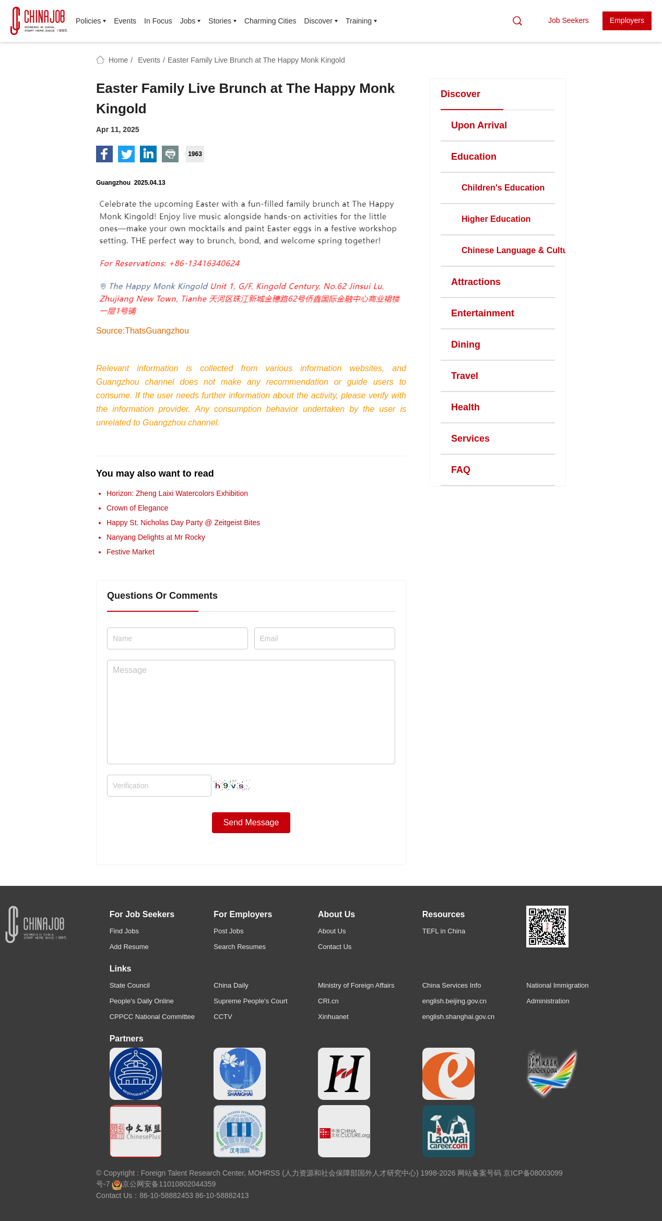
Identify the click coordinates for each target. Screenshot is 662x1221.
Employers (627, 20)
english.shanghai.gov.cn (458, 1017)
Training (359, 21)
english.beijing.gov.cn (454, 1001)
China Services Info (451, 985)
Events (125, 21)
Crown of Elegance (137, 508)
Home (118, 60)
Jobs (188, 21)
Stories (219, 21)
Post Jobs (228, 931)
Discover (318, 21)
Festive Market (131, 552)
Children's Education (503, 187)
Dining (465, 344)
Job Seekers (568, 20)
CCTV (223, 1017)
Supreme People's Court (250, 1001)
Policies (88, 21)
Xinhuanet (333, 1017)
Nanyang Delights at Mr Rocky (156, 537)
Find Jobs (124, 931)
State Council (130, 985)
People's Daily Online (142, 1001)
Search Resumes (240, 947)
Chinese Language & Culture (519, 250)
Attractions (476, 282)
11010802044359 (187, 1184)
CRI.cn (328, 1001)
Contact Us (334, 947)
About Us (332, 931)
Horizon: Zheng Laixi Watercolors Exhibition (177, 493)
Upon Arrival (479, 125)
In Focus (158, 21)
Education (473, 156)
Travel (464, 376)
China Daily (231, 985)
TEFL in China (444, 931)
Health (465, 407)
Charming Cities (270, 21)
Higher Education (496, 219)
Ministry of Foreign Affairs (356, 985)
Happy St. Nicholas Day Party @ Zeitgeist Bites (183, 522)
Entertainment (482, 313)
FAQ (460, 470)
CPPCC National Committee (152, 1017)
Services (470, 438)
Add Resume (129, 947)
